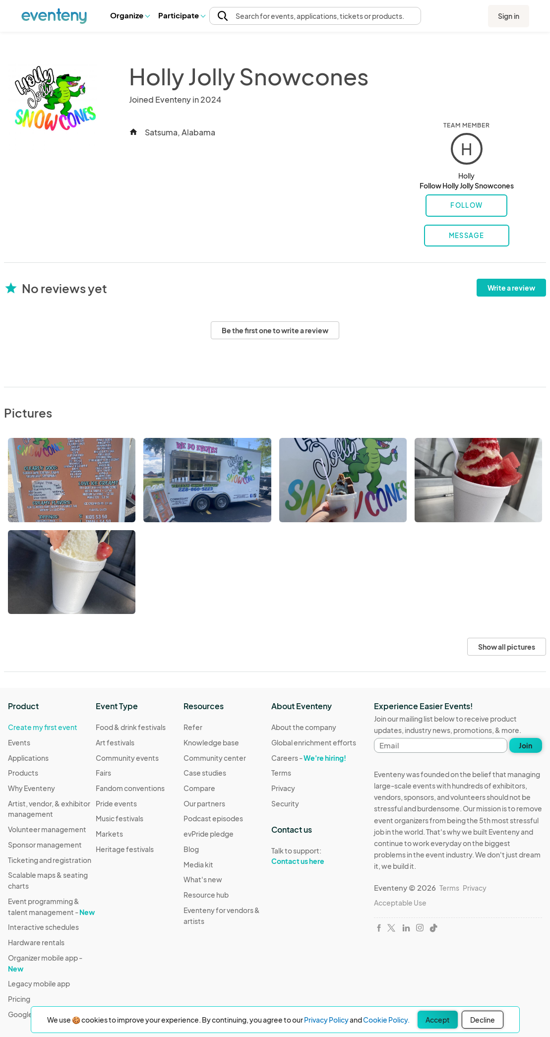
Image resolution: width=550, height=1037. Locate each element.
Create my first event (42, 727)
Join (525, 745)
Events (19, 742)
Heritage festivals (125, 849)
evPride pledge (208, 833)
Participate (181, 15)
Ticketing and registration (49, 859)
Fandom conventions (130, 788)
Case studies (204, 772)
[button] (129, 15)
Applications (28, 757)
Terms (281, 772)
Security (285, 803)
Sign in (508, 15)
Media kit (198, 864)
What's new (202, 879)
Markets (109, 833)
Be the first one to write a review (275, 330)
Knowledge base (211, 742)
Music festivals (119, 818)
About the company (303, 727)
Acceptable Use (400, 902)
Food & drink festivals (131, 727)
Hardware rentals (36, 942)
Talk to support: (313, 856)
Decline (482, 1019)
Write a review (511, 287)
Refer (192, 727)
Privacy (283, 788)
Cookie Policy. (386, 1019)
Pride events (116, 803)
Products (23, 772)
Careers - (308, 757)
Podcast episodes (213, 818)
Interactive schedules (43, 926)
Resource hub (206, 894)
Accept (438, 1019)
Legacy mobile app (39, 983)
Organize (129, 15)
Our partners (204, 803)
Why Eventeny (31, 788)
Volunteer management (47, 829)
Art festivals (115, 742)
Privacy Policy (326, 1019)
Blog (191, 849)
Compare (199, 788)
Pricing (19, 998)
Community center (214, 757)
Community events (127, 757)
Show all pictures (506, 646)
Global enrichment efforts (313, 742)
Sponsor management (45, 844)
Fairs (103, 772)
